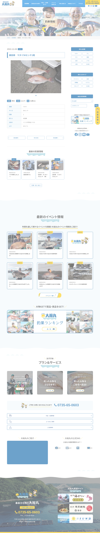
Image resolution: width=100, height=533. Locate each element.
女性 (88, 79)
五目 (76, 60)
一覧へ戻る (35, 138)
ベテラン (88, 82)
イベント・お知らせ (47, 528)
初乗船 (76, 82)
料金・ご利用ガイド (44, 3)
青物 (88, 57)
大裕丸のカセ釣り (35, 3)
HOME (8, 37)
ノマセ (87, 60)
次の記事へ (55, 138)
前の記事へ (16, 138)
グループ (76, 86)
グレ (88, 53)
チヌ (76, 57)
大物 (76, 64)
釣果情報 (27, 3)
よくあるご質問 (82, 528)
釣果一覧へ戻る (36, 186)
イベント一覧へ (50, 295)
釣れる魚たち (62, 3)
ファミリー (76, 79)
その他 (87, 64)
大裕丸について (71, 3)
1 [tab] (36, 94)
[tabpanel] (36, 76)
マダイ (20, 49)
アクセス (81, 3)
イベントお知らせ (53, 3)
